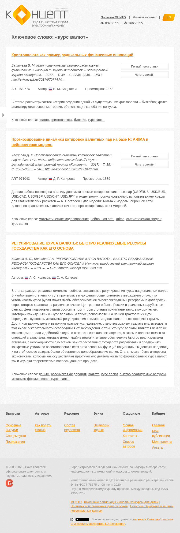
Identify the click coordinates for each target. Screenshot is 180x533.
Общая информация (132, 427)
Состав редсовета (72, 427)
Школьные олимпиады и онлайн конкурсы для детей (121, 502)
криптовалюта (61, 120)
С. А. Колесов (65, 277)
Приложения (15, 441)
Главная (158, 425)
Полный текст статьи (144, 66)
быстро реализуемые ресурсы (143, 374)
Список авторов (129, 444)
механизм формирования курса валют (40, 379)
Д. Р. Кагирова (62, 178)
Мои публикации (161, 433)
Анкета (157, 447)
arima (120, 219)
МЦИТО (76, 502)
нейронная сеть (102, 219)
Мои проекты (162, 441)
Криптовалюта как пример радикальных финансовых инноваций (72, 55)
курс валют (96, 120)
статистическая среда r (143, 219)
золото (44, 120)
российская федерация (68, 374)
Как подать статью (43, 427)
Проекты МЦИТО (113, 17)
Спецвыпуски (16, 436)
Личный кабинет (144, 17)
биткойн (80, 120)
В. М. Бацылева (63, 89)
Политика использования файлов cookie (99, 506)
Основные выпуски (13, 427)
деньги (44, 374)
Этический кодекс (101, 427)
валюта (93, 374)
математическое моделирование (64, 219)
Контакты (130, 436)
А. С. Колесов (37, 277)
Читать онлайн (144, 74)
